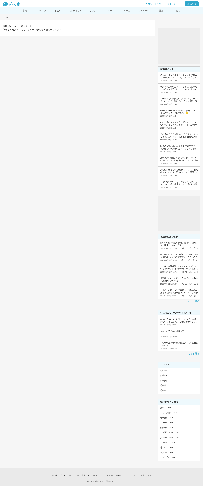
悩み (165, 375)
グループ (109, 10)
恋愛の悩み (168, 417)
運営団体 (86, 475)
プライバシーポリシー (69, 475)
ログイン (172, 4)
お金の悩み (168, 447)
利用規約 (53, 475)
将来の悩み (168, 452)
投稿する (191, 3)
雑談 (165, 385)
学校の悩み (168, 427)
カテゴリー (76, 10)
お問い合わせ (146, 475)
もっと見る (193, 301)
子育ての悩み (169, 442)
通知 (161, 10)
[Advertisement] (179, 46)
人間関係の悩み (170, 412)
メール (127, 10)
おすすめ (42, 10)
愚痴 (165, 380)
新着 (25, 10)
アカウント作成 (153, 4)
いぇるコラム (98, 475)
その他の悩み (169, 457)
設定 (178, 10)
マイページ (144, 10)
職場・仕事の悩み (171, 432)
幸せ (165, 390)
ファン (93, 10)
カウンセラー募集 (114, 475)
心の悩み (167, 407)
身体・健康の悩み (171, 437)
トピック (59, 10)
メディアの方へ (131, 475)
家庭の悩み (168, 422)
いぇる (5, 17)
